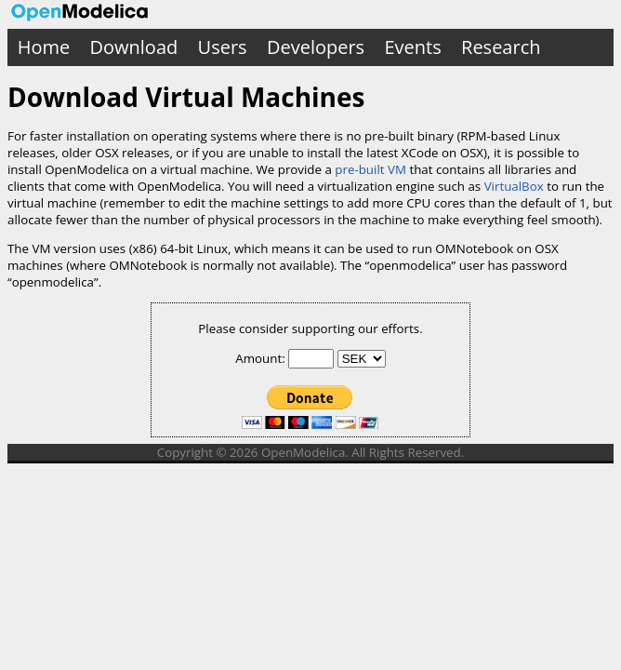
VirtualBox (514, 186)
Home (44, 47)
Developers (315, 47)
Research (500, 47)
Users (222, 47)
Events (412, 47)
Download (134, 47)
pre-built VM (370, 169)
